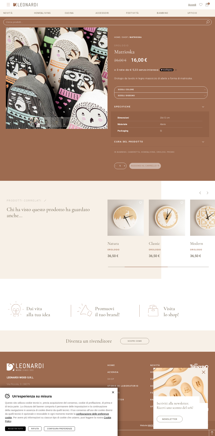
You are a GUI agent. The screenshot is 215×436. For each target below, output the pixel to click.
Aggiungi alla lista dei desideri (167, 166)
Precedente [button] (200, 192)
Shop (125, 37)
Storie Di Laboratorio (123, 385)
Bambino (162, 13)
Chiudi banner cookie (113, 392)
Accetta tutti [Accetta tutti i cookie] (15, 429)
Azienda (113, 372)
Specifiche (122, 106)
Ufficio (192, 13)
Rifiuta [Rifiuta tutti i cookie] (35, 429)
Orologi (161, 152)
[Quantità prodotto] (120, 166)
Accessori (102, 13)
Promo (171, 152)
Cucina (69, 13)
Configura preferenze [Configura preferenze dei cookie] (59, 429)
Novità (8, 13)
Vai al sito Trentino (199, 366)
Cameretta (134, 152)
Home (117, 37)
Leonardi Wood (25, 4)
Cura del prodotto (128, 141)
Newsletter (169, 419)
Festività (132, 13)
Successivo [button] (207, 192)
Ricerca (208, 22)
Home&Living (42, 13)
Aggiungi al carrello (144, 166)
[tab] (160, 107)
